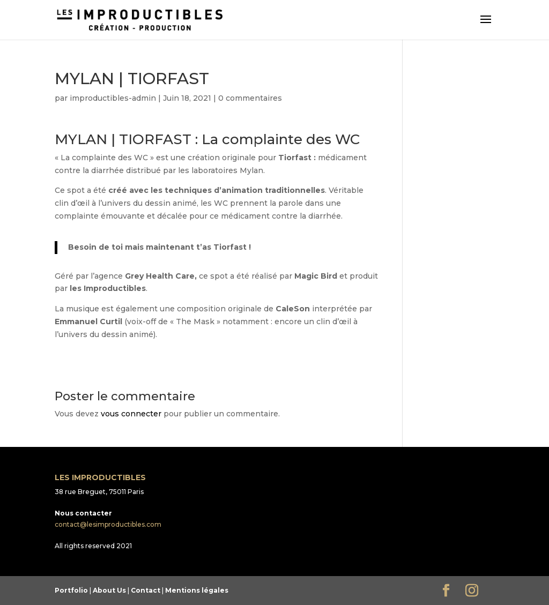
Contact (145, 590)
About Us (109, 590)
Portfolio (71, 590)
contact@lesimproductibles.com (108, 524)
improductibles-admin (113, 98)
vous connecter (131, 414)
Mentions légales (196, 590)
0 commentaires (250, 98)
